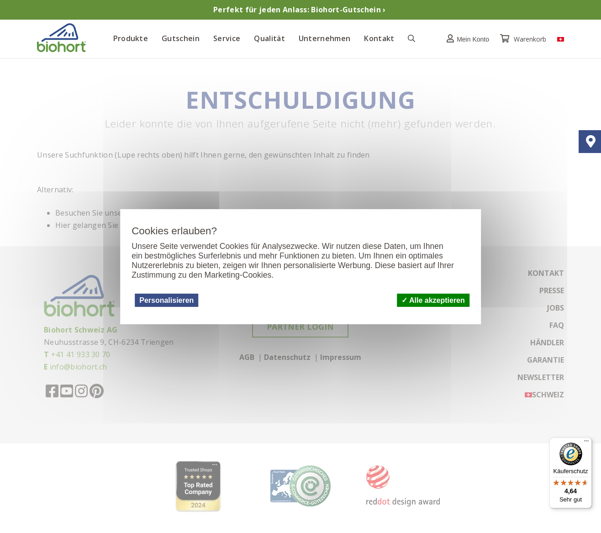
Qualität (269, 38)
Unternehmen (325, 38)
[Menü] (586, 443)
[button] (465, 38)
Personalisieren (166, 300)
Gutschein (181, 38)
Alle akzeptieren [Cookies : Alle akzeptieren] (433, 300)
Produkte (130, 38)
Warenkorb (524, 39)
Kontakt (379, 38)
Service (226, 38)
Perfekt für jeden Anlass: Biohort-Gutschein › (299, 10)
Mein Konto (465, 38)
